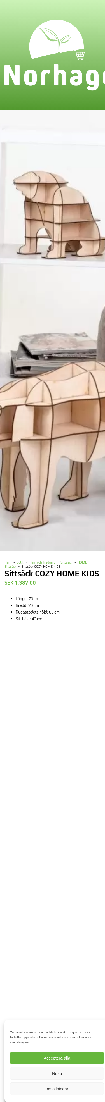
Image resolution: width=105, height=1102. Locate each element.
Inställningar (57, 1088)
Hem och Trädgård (42, 562)
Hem (7, 562)
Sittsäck (66, 562)
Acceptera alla (57, 1058)
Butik (20, 562)
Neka (57, 1073)
